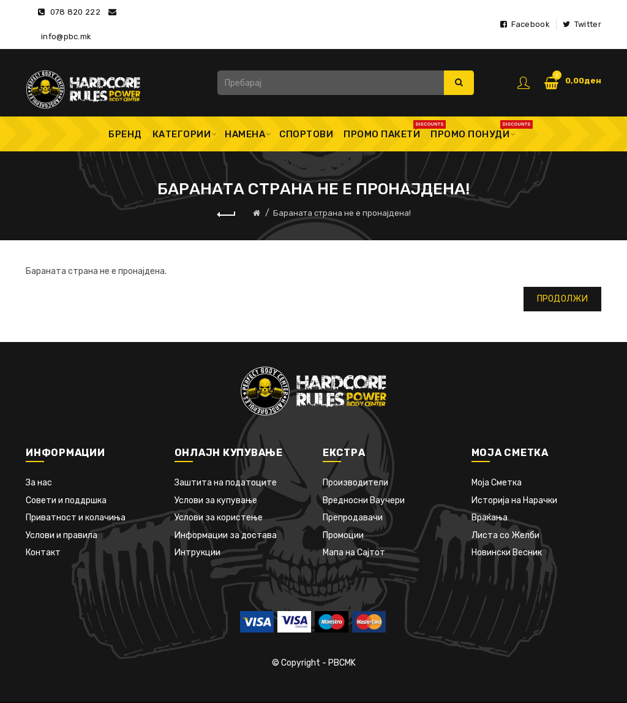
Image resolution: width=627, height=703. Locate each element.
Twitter (582, 24)
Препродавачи (353, 517)
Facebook (525, 24)
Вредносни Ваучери (364, 500)
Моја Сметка (496, 482)
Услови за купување (216, 500)
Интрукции (197, 552)
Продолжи (562, 299)
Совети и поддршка (66, 500)
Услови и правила (61, 535)
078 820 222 (75, 12)
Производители (355, 482)
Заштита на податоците (226, 482)
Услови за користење (219, 517)
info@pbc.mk (66, 36)
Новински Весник (506, 552)
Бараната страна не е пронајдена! (342, 213)
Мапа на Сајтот (354, 552)
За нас (39, 482)
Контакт (43, 552)
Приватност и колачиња (76, 517)
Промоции (343, 535)
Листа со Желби (505, 535)
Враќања (489, 517)
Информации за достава (226, 535)
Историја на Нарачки (514, 500)
